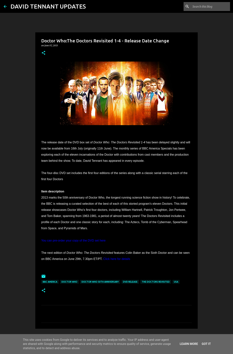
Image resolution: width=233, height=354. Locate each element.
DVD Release (130, 282)
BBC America (50, 282)
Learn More (189, 344)
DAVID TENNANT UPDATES (48, 6)
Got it (206, 344)
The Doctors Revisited (156, 282)
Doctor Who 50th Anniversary (100, 282)
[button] (43, 53)
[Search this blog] (210, 6)
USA (176, 282)
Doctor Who (69, 282)
